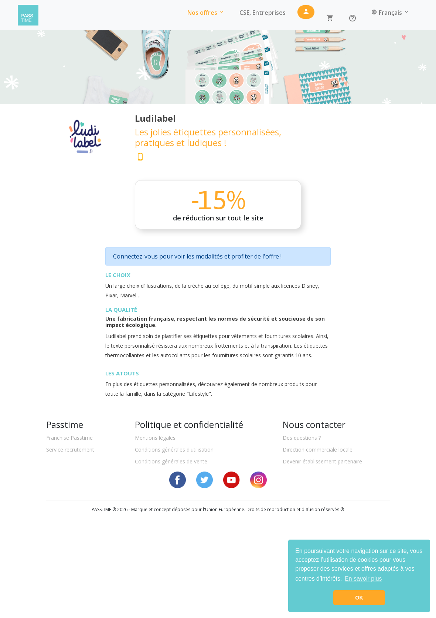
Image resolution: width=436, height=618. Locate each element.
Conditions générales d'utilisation (174, 449)
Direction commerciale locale (317, 449)
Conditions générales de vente (171, 461)
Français (390, 13)
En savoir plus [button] (363, 578)
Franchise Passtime (69, 437)
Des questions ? (302, 437)
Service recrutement (70, 449)
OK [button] (359, 598)
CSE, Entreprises (262, 13)
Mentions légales (155, 437)
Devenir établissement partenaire (322, 461)
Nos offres (206, 13)
